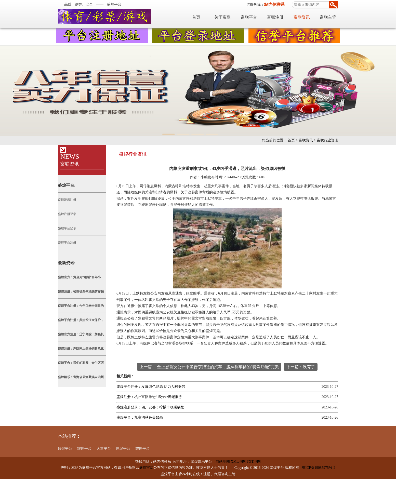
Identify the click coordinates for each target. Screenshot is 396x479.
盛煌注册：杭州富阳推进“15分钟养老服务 (149, 397)
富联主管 (328, 17)
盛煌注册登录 (67, 214)
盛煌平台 (65, 448)
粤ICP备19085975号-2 (318, 468)
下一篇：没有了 (300, 367)
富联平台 (249, 17)
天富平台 (104, 448)
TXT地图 (254, 461)
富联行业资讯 (327, 140)
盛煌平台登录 (67, 228)
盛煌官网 (146, 468)
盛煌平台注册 (67, 242)
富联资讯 (302, 17)
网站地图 (221, 461)
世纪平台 (123, 448)
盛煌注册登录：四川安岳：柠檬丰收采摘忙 (150, 407)
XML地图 (238, 461)
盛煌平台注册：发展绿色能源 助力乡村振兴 (150, 387)
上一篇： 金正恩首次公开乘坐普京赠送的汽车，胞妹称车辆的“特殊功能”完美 (209, 367)
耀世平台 (84, 448)
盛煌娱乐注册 (67, 200)
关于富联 (222, 17)
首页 (196, 17)
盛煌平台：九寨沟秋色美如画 (139, 417)
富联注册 (275, 17)
